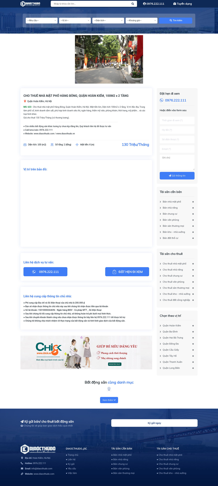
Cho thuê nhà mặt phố (174, 263)
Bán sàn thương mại (173, 225)
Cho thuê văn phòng (173, 281)
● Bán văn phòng (120, 468)
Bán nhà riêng (170, 207)
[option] (109, 59)
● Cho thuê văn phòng (168, 468)
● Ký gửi (70, 464)
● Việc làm (71, 473)
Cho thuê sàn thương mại (176, 287)
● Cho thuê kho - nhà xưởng (171, 473)
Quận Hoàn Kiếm (172, 325)
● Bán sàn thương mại (123, 473)
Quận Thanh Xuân (172, 361)
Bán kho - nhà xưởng (174, 232)
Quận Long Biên (171, 368)
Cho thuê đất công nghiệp (176, 300)
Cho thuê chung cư (172, 275)
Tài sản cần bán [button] (121, 448)
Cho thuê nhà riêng (173, 269)
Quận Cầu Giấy (171, 349)
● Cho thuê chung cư (167, 464)
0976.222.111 (153, 3)
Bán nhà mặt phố (172, 201)
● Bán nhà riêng (119, 459)
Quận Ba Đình (170, 331)
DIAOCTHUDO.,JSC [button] (76, 448)
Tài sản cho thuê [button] (168, 448)
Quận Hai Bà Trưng (173, 337)
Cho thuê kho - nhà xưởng (176, 293)
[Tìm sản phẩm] (93, 4)
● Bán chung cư (119, 464)
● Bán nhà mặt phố (121, 454)
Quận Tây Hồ (170, 355)
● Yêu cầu (71, 468)
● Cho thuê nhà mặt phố (169, 454)
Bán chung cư (170, 213)
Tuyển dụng (182, 3)
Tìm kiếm (176, 20)
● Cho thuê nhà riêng (168, 459)
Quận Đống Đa (171, 343)
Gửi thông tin (177, 175)
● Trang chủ (72, 454)
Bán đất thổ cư (170, 238)
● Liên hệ (70, 459)
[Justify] (133, 4)
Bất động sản (109, 382)
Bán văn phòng (171, 219)
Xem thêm (109, 400)
